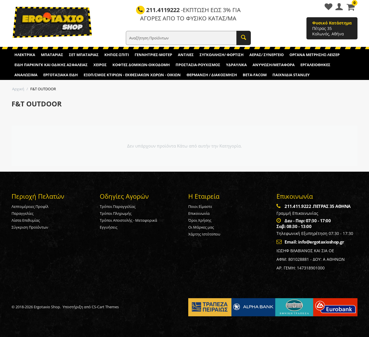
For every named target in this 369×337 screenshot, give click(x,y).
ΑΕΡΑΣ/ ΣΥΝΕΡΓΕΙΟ (266, 54)
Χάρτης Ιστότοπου (204, 234)
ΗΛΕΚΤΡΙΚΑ (24, 54)
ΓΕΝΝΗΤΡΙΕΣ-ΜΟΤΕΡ (153, 54)
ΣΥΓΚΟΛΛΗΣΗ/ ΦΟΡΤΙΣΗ (221, 54)
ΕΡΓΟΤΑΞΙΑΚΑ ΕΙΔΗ (60, 74)
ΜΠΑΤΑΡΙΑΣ (52, 54)
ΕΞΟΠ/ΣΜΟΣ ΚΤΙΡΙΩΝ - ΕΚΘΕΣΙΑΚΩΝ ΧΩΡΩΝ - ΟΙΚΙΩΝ (132, 74)
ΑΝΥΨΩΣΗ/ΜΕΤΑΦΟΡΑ (274, 64)
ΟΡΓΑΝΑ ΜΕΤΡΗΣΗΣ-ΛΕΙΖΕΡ (314, 54)
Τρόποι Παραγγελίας (117, 206)
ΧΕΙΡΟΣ (100, 64)
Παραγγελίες (22, 213)
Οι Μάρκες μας (201, 227)
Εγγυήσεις (108, 227)
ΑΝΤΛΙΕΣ (186, 54)
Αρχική (18, 88)
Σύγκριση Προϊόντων (30, 227)
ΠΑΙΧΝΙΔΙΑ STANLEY (291, 74)
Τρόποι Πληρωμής (115, 213)
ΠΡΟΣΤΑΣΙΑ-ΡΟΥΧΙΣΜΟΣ (198, 64)
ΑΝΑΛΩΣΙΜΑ (25, 74)
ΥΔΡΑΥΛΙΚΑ (236, 64)
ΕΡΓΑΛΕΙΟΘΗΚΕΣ (315, 64)
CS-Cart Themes (105, 306)
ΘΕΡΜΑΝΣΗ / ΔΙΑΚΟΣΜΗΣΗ (212, 74)
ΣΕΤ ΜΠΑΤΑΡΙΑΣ (84, 54)
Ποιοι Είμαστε (200, 206)
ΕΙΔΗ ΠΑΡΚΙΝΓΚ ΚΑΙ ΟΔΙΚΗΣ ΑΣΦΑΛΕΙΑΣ (51, 64)
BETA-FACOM (255, 74)
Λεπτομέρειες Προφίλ (30, 206)
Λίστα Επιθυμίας (26, 220)
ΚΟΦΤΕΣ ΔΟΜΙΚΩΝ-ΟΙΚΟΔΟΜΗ (141, 64)
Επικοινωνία (199, 213)
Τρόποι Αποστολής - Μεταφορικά (128, 220)
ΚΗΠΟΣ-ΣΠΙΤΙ (116, 54)
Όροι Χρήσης (199, 220)
